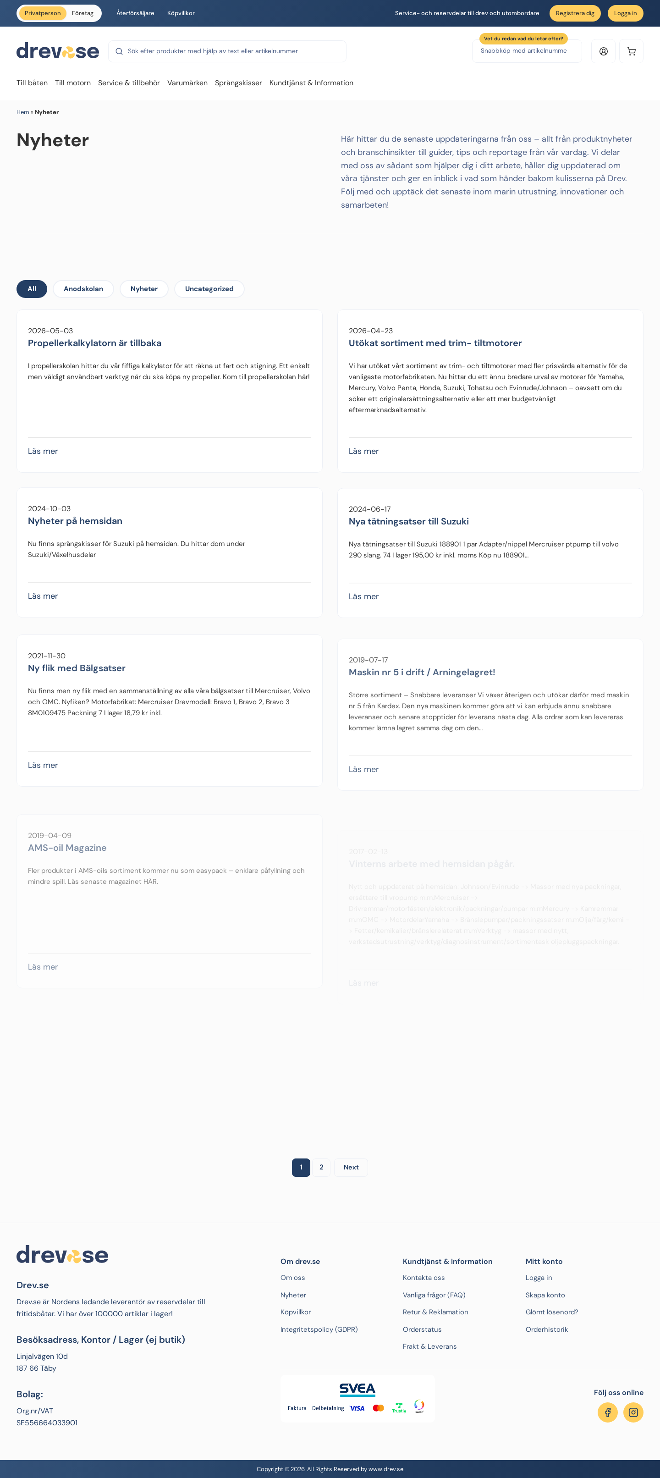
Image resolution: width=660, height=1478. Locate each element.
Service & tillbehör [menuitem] (129, 83)
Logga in (625, 13)
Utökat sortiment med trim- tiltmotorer (435, 362)
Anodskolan (83, 288)
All (32, 288)
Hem (22, 112)
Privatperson (43, 13)
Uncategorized (209, 288)
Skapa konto (545, 1295)
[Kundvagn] (631, 51)
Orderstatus (422, 1329)
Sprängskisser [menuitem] (238, 83)
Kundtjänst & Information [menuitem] (311, 83)
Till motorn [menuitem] (73, 83)
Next (351, 1167)
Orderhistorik (547, 1329)
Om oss (292, 1277)
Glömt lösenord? (552, 1312)
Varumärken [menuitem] (187, 83)
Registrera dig (575, 13)
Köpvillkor (181, 13)
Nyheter (144, 288)
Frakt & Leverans (430, 1346)
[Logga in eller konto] (603, 51)
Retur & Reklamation (435, 1312)
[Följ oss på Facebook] (608, 1412)
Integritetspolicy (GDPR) (319, 1329)
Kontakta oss (424, 1277)
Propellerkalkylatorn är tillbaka (94, 351)
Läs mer (43, 459)
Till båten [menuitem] (32, 83)
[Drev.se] (57, 51)
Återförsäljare (135, 13)
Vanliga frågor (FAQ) (434, 1295)
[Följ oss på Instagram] (633, 1412)
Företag (83, 13)
